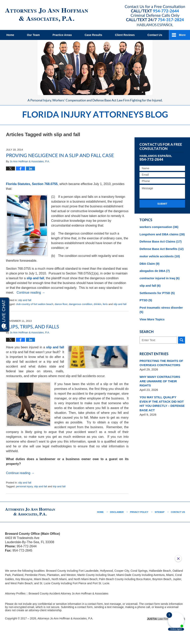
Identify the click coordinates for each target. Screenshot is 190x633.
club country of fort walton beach (34, 304)
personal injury (24, 486)
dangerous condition (80, 304)
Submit (162, 203)
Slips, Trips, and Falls (32, 326)
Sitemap (159, 512)
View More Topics (152, 319)
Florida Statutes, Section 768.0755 (32, 184)
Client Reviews (125, 35)
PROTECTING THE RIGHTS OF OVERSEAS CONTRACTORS (161, 363)
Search (181, 340)
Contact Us (154, 35)
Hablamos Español (155, 25)
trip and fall (59, 486)
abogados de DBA (155, 270)
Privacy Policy (139, 512)
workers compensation (159, 227)
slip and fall (35, 278)
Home (10, 35)
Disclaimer (117, 512)
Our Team (33, 35)
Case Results (93, 35)
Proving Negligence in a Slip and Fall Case (60, 155)
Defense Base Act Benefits (161, 249)
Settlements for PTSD (157, 293)
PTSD (146, 300)
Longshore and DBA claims (162, 234)
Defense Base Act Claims (160, 241)
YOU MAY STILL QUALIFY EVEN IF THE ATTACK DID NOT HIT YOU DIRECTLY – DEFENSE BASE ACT (162, 403)
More (182, 35)
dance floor (61, 304)
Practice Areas (62, 35)
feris (105, 304)
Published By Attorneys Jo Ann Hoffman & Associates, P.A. (155, 13)
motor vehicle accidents (160, 256)
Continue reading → (31, 292)
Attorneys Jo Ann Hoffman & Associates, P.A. (65, 618)
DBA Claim (149, 263)
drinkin (97, 304)
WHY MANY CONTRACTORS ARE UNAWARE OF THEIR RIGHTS (160, 381)
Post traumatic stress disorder (161, 310)
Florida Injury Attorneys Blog (46, 15)
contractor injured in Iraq (159, 278)
